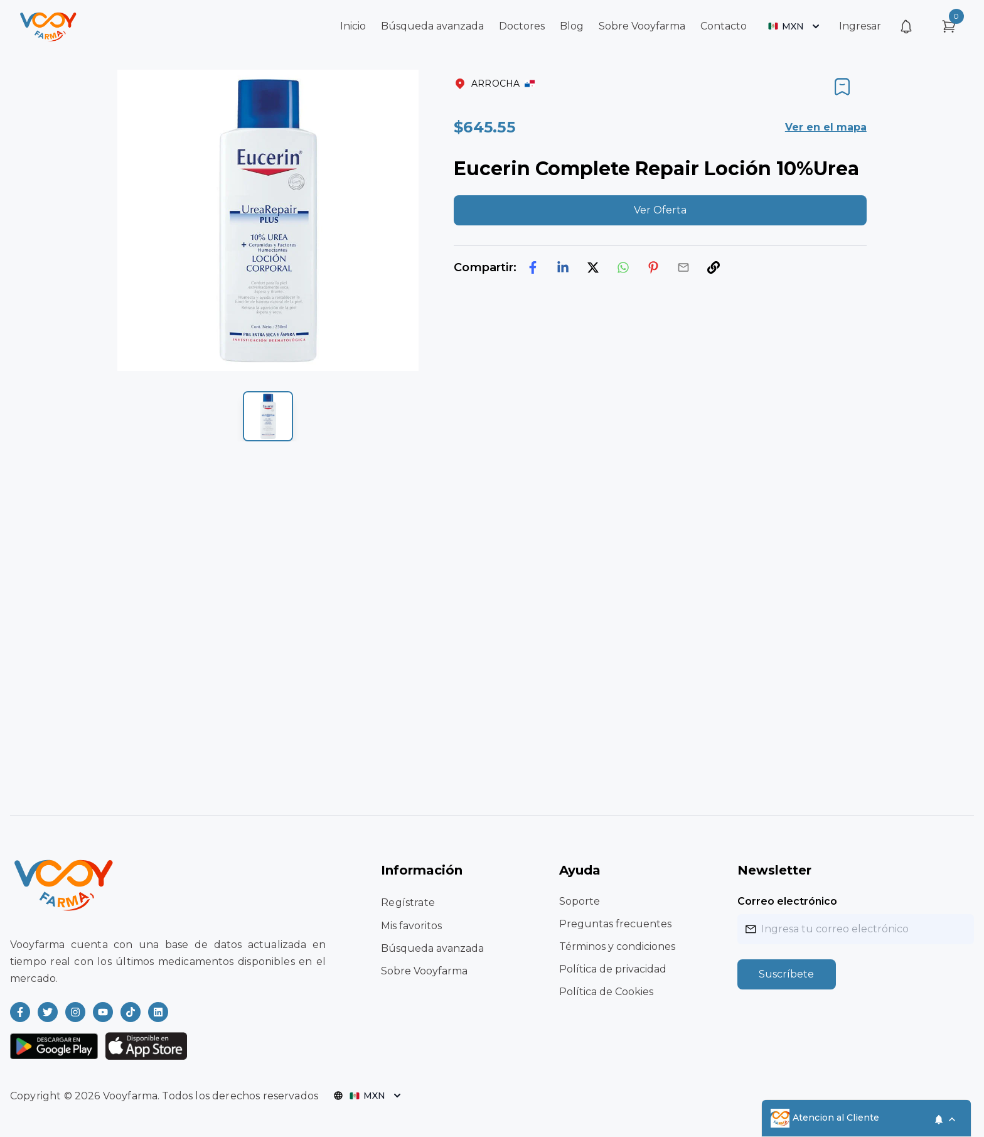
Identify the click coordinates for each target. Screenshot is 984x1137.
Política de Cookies (606, 992)
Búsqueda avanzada (432, 26)
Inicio (353, 26)
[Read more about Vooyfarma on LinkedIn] (158, 1012)
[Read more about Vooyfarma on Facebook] (20, 1012)
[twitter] (593, 267)
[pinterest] (653, 267)
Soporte (579, 901)
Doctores (522, 26)
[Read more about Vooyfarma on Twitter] (48, 1012)
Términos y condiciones (617, 946)
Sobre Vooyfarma (642, 26)
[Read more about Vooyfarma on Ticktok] (130, 1012)
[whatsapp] (623, 267)
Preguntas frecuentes (615, 924)
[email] (683, 267)
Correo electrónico (787, 901)
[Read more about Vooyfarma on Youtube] (103, 1012)
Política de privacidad (612, 969)
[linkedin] (563, 267)
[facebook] (532, 267)
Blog (572, 26)
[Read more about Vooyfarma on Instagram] (75, 1012)
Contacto (723, 26)
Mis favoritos (411, 926)
